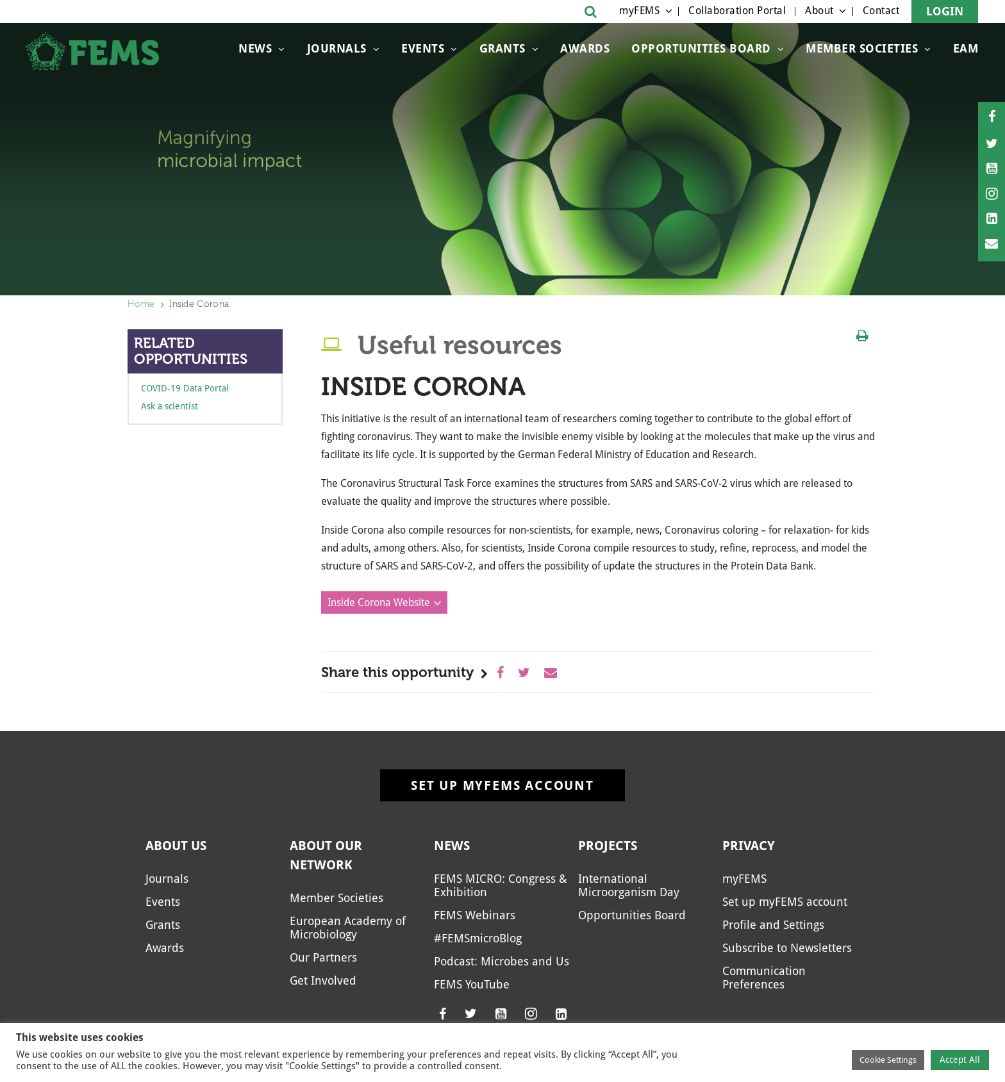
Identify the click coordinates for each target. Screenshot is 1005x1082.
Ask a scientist (169, 406)
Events (422, 48)
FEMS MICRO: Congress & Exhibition (500, 885)
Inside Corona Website (379, 602)
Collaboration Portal (737, 10)
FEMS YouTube (472, 984)
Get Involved (323, 980)
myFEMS (639, 10)
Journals (337, 48)
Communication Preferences (764, 977)
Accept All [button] (960, 1059)
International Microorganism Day (628, 885)
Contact (881, 10)
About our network (326, 855)
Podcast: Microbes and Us (501, 961)
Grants (502, 48)
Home (141, 304)
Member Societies (862, 48)
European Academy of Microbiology (348, 927)
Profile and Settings (773, 924)
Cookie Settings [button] (888, 1060)
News (255, 48)
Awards (585, 48)
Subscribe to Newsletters (787, 948)
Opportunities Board (701, 48)
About (819, 10)
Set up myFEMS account (502, 785)
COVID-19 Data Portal (185, 388)
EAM (966, 48)
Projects (607, 845)
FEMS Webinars (474, 915)
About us (175, 845)
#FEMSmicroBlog (478, 938)
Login (944, 11)
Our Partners (323, 957)
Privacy (748, 845)
